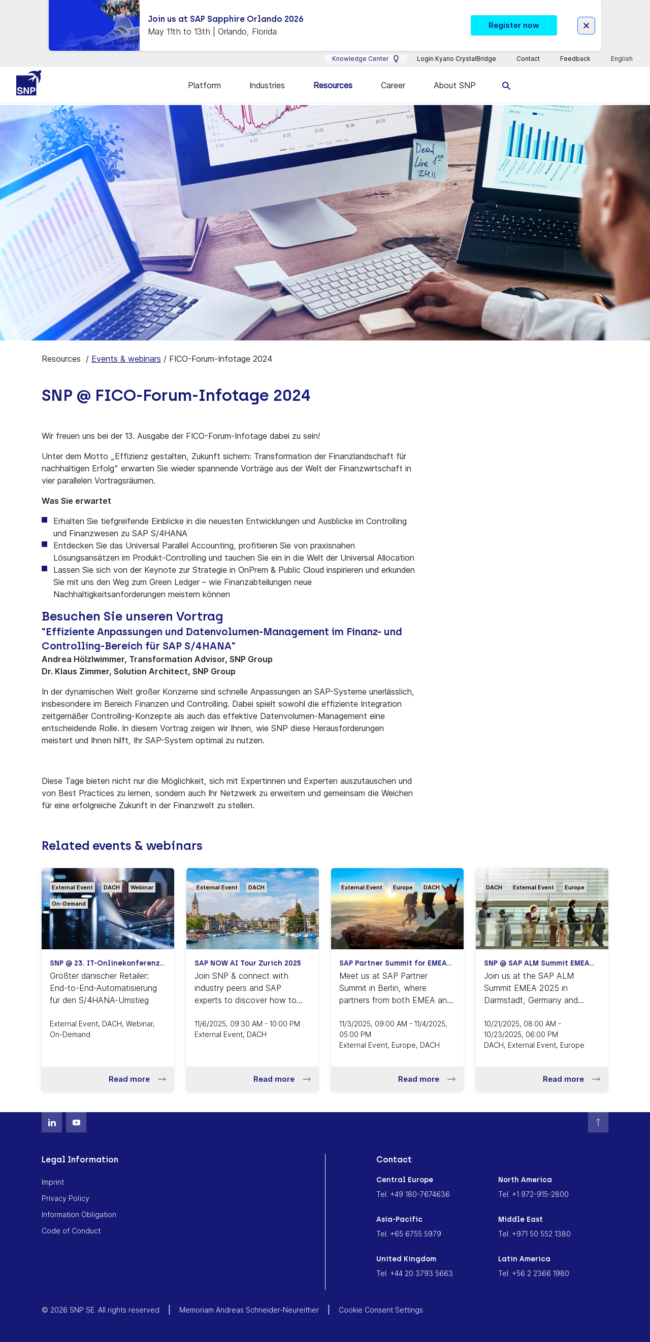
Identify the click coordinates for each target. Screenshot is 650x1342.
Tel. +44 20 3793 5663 (414, 1272)
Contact (528, 58)
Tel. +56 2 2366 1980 (533, 1272)
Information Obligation (79, 1214)
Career (393, 85)
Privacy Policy (65, 1197)
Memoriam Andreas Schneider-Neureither (249, 1309)
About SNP (455, 85)
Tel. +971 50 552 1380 (534, 1233)
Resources (332, 85)
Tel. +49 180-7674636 (413, 1193)
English (622, 59)
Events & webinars (126, 358)
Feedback (575, 58)
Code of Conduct (71, 1230)
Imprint (53, 1181)
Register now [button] (514, 25)
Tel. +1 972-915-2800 (533, 1193)
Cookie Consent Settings (381, 1309)
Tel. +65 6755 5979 (408, 1233)
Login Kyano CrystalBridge (456, 58)
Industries (267, 85)
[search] (506, 85)
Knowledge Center (366, 58)
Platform (204, 85)
